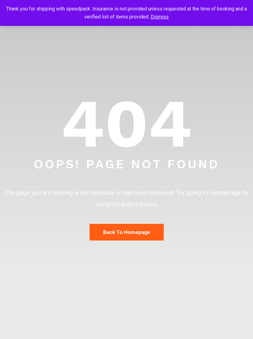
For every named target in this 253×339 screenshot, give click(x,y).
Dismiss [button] (160, 17)
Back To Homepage (126, 232)
